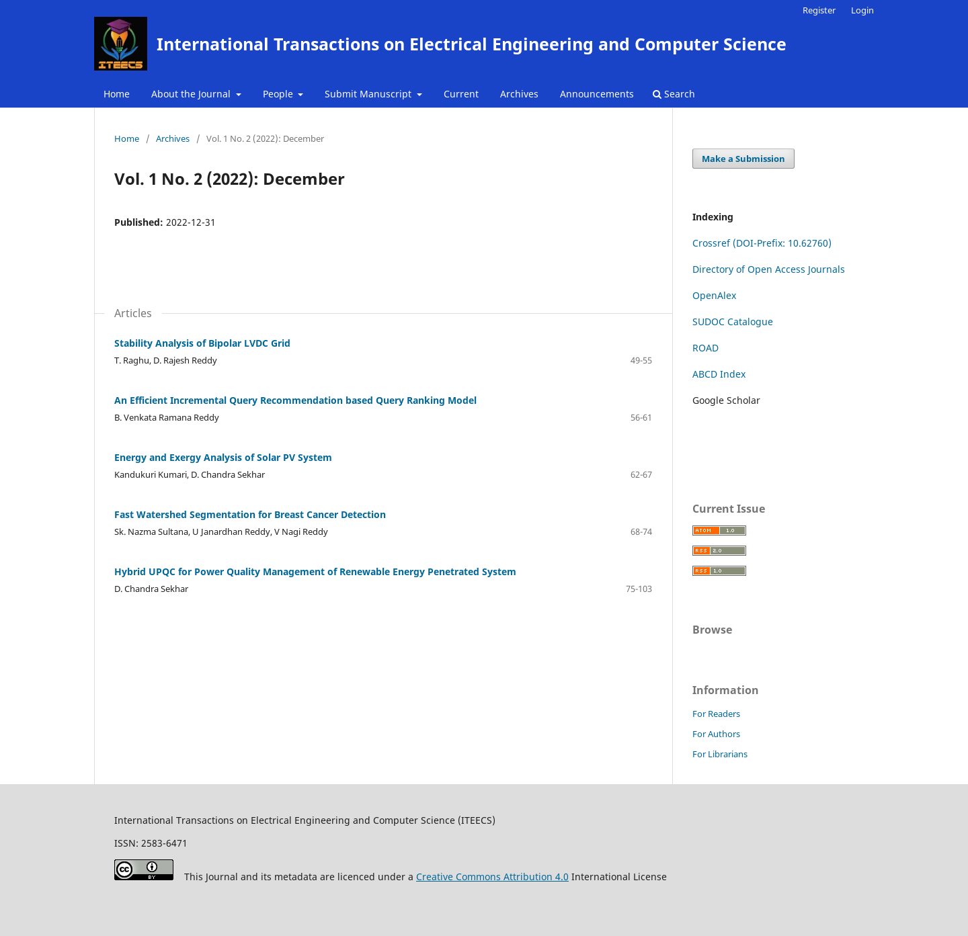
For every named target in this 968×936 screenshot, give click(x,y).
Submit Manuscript (369, 93)
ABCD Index (718, 374)
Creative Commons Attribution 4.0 (492, 876)
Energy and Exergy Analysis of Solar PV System (223, 457)
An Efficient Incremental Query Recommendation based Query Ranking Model (295, 400)
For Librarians (720, 754)
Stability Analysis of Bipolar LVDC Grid (202, 343)
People (279, 93)
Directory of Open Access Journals (768, 269)
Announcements (597, 93)
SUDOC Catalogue (732, 321)
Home (117, 93)
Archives (519, 93)
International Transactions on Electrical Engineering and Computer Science (472, 43)
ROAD (705, 347)
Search (674, 93)
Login (862, 10)
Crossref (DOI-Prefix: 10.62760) (762, 243)
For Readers (716, 714)
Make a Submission (743, 159)
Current (461, 93)
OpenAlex (714, 295)
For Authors (716, 734)
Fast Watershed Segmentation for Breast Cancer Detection (250, 514)
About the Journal (192, 93)
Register (819, 10)
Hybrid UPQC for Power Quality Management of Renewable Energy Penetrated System (315, 571)
